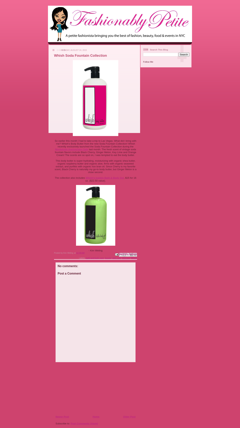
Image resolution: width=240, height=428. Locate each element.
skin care (116, 258)
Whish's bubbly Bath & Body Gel (105, 177)
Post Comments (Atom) (84, 423)
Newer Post (62, 416)
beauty (108, 258)
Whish (134, 258)
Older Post (129, 416)
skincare (126, 258)
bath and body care (95, 258)
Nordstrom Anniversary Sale (71, 149)
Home (96, 416)
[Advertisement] (78, 388)
